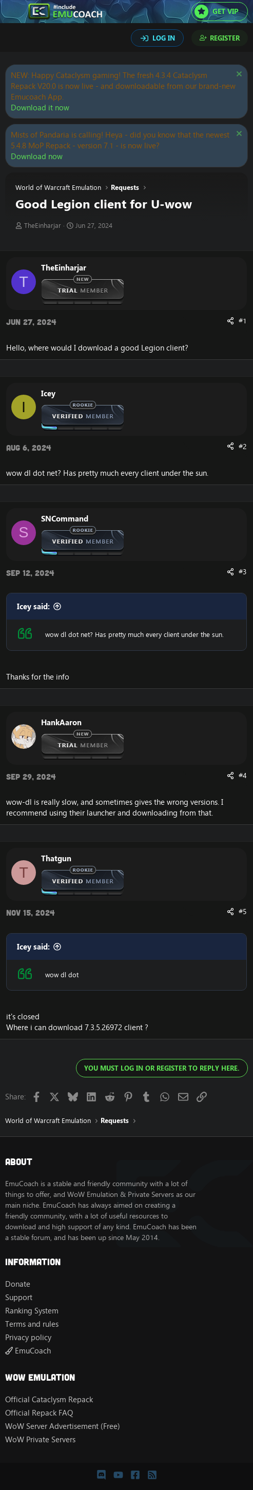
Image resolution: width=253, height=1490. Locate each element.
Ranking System (32, 1310)
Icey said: (33, 606)
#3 (243, 572)
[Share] (230, 321)
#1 (243, 321)
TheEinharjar (42, 225)
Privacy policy (28, 1337)
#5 (243, 911)
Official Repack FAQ (39, 1412)
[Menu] (14, 12)
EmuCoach (28, 1350)
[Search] (14, 39)
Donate (17, 1284)
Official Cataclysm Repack (49, 1399)
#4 (243, 775)
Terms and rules (32, 1324)
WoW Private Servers (40, 1439)
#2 (243, 446)
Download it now (40, 107)
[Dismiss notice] (237, 75)
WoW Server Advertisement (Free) (62, 1426)
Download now (37, 156)
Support (18, 1297)
